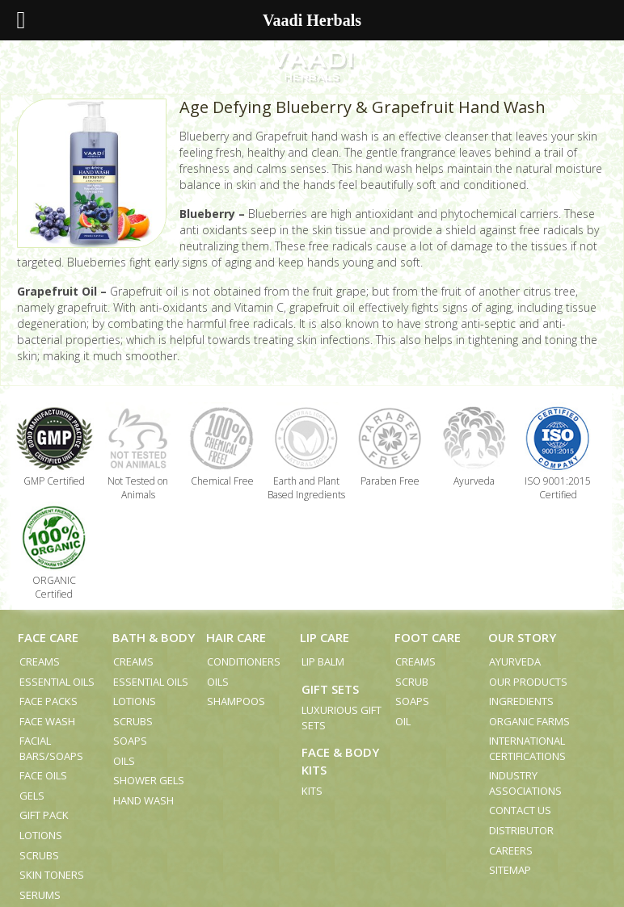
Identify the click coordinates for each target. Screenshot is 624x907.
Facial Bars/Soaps (51, 748)
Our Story (522, 637)
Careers (511, 850)
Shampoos (236, 701)
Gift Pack (44, 815)
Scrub (411, 681)
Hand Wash (143, 800)
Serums (40, 895)
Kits (312, 790)
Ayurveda (515, 661)
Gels (31, 795)
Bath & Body (153, 637)
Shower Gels (148, 780)
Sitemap (510, 870)
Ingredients (521, 701)
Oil (403, 721)
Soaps (130, 740)
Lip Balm (322, 661)
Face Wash (47, 721)
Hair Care (236, 637)
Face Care (48, 637)
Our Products (528, 681)
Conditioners (243, 661)
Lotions (40, 835)
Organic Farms (529, 721)
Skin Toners (51, 874)
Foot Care (427, 637)
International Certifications (527, 748)
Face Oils (43, 775)
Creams (39, 661)
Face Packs (48, 701)
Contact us (520, 810)
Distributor (521, 830)
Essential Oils (57, 681)
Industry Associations (525, 783)
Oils (124, 761)
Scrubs (39, 855)
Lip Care (324, 637)
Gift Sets (330, 689)
